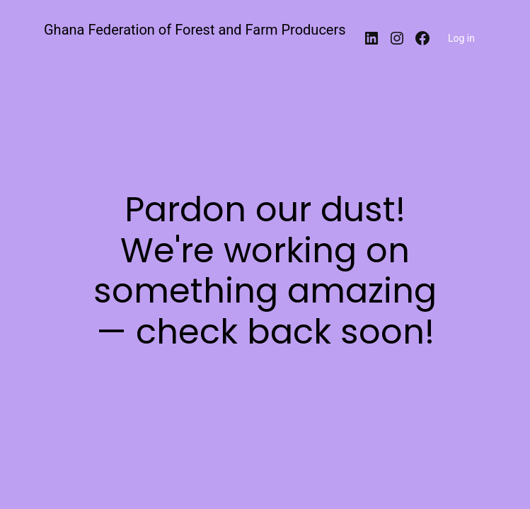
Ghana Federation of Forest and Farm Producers (195, 29)
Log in (461, 38)
